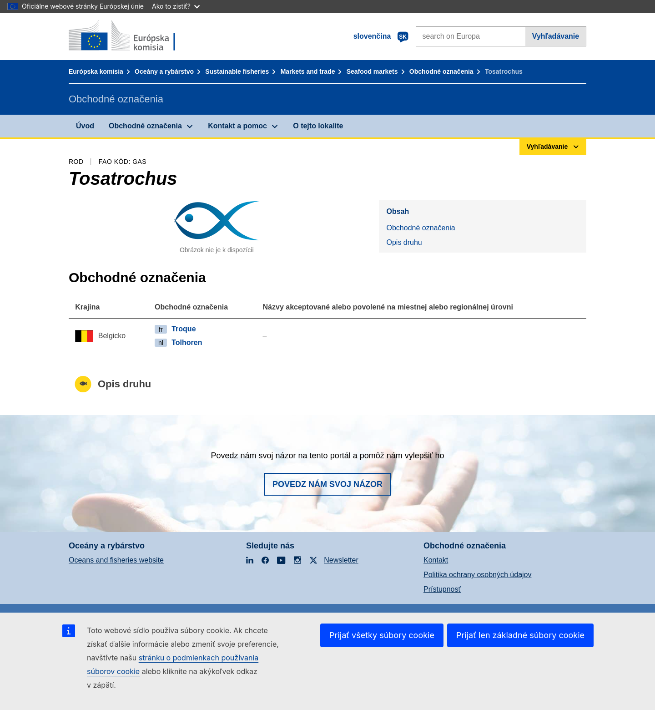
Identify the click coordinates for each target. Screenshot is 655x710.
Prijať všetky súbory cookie (381, 635)
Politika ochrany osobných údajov (477, 574)
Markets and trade (308, 71)
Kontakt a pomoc (237, 126)
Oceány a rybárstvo (164, 71)
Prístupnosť (442, 589)
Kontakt (435, 560)
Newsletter (341, 560)
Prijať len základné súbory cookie (520, 635)
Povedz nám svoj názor (327, 484)
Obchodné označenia (441, 71)
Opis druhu (404, 242)
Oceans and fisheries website (116, 560)
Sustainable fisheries (237, 71)
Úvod (85, 126)
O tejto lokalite (318, 126)
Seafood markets (372, 71)
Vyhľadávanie (555, 36)
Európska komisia (96, 71)
